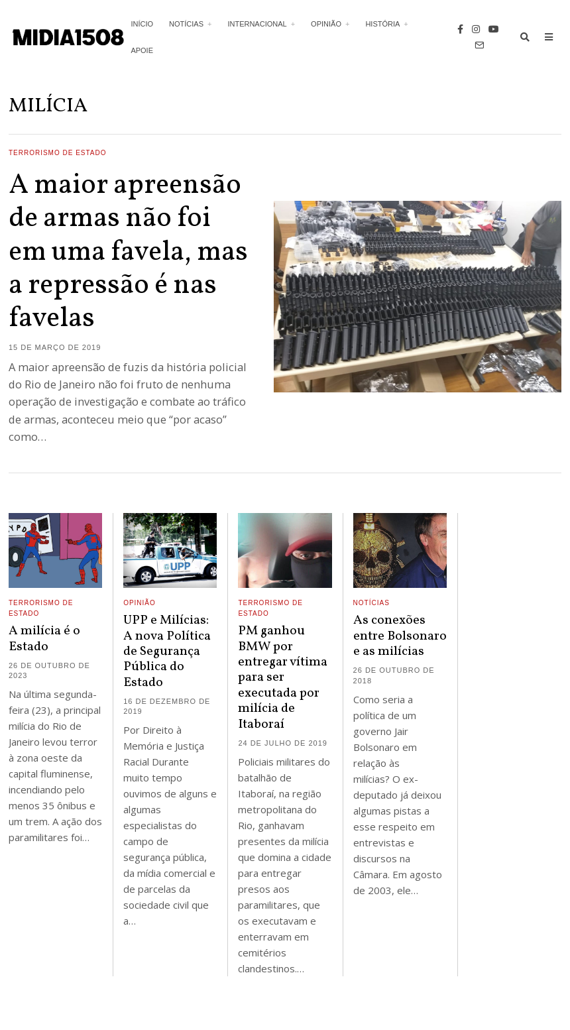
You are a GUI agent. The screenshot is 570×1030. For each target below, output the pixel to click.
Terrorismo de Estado (58, 152)
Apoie (142, 50)
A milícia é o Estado (44, 639)
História (382, 24)
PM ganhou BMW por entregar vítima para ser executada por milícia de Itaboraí (282, 677)
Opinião (326, 24)
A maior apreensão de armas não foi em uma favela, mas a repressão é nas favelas (128, 252)
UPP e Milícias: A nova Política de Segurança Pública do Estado (167, 651)
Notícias (186, 24)
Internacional (256, 24)
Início (142, 24)
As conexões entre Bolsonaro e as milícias (400, 636)
